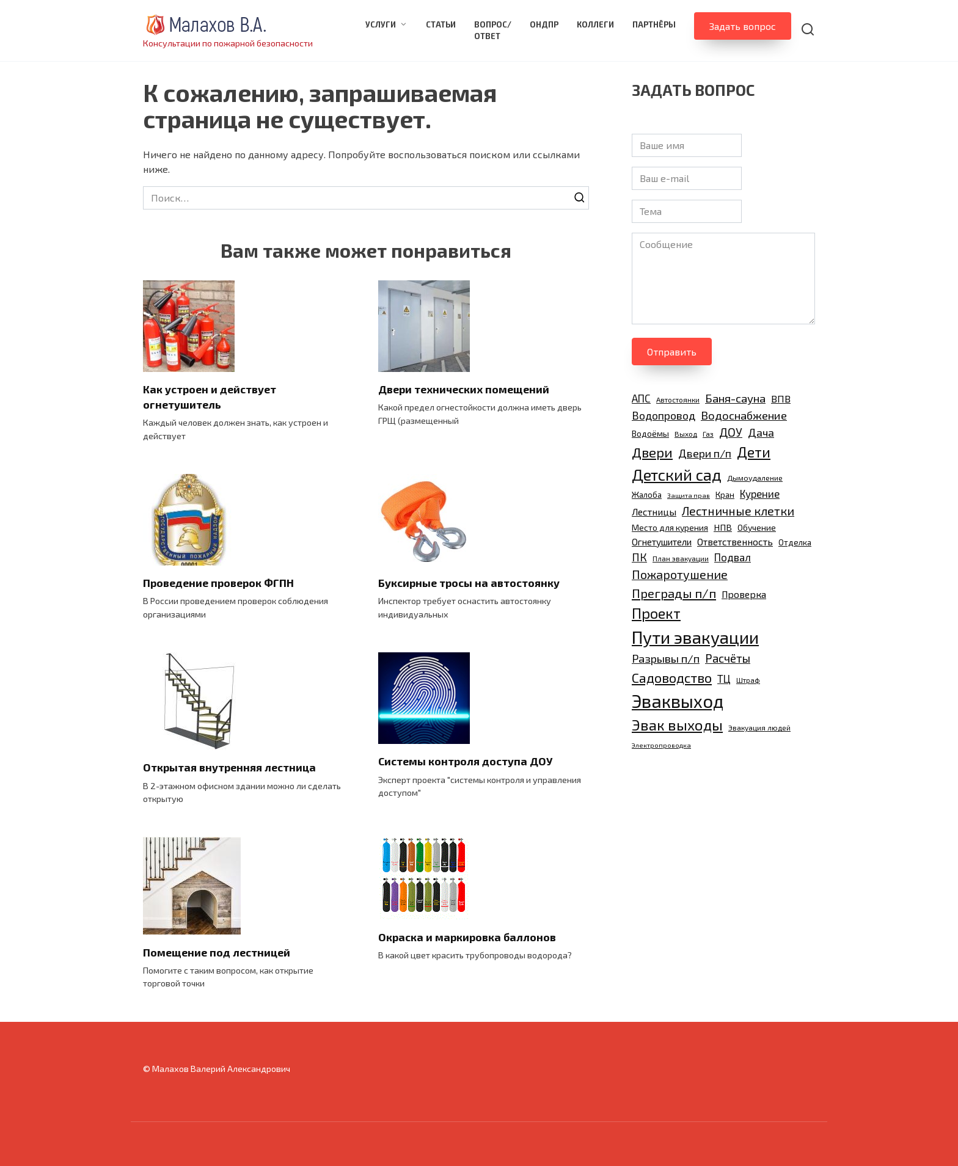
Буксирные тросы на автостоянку (469, 582)
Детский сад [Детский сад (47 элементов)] (677, 474)
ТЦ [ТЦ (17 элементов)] (724, 678)
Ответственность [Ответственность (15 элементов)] (735, 541)
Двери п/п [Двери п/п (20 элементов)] (704, 453)
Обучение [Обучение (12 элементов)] (756, 527)
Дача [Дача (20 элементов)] (761, 432)
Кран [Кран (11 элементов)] (724, 495)
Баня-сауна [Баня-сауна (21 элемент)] (735, 398)
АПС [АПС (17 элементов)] (641, 398)
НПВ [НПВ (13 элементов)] (723, 527)
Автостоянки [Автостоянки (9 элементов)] (678, 399)
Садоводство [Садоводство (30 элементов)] (672, 677)
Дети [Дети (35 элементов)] (753, 452)
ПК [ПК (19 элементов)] (639, 557)
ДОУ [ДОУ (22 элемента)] (730, 432)
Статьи (441, 24)
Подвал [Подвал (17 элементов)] (732, 557)
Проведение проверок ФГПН (218, 582)
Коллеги (595, 24)
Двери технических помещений (463, 389)
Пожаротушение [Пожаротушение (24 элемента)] (680, 574)
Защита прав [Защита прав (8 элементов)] (688, 495)
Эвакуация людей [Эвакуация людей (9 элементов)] (759, 727)
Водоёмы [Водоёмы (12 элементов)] (650, 433)
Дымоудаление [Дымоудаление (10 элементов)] (755, 478)
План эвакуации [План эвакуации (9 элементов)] (681, 558)
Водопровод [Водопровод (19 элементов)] (663, 415)
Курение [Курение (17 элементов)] (760, 493)
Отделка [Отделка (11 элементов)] (794, 542)
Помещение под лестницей (216, 951)
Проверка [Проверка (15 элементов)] (744, 594)
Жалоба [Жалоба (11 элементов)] (647, 495)
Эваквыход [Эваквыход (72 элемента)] (677, 701)
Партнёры (654, 24)
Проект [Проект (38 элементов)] (656, 613)
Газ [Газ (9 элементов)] (708, 433)
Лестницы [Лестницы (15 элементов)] (654, 511)
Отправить (672, 351)
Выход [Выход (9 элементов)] (686, 433)
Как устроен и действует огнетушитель (209, 396)
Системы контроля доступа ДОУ (465, 761)
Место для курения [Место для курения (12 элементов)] (670, 527)
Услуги (380, 24)
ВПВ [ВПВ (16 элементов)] (781, 398)
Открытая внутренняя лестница (229, 767)
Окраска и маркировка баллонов (467, 936)
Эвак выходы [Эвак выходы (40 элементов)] (677, 725)
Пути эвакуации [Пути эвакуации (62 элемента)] (695, 637)
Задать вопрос (742, 26)
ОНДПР (544, 24)
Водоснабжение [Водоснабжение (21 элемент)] (744, 415)
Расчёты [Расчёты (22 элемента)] (727, 658)
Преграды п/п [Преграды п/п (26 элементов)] (674, 593)
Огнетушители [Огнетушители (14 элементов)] (662, 541)
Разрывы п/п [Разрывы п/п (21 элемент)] (666, 658)
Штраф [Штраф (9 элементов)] (748, 680)
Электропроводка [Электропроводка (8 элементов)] (661, 745)
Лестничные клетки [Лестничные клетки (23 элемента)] (738, 511)
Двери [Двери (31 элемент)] (652, 452)
